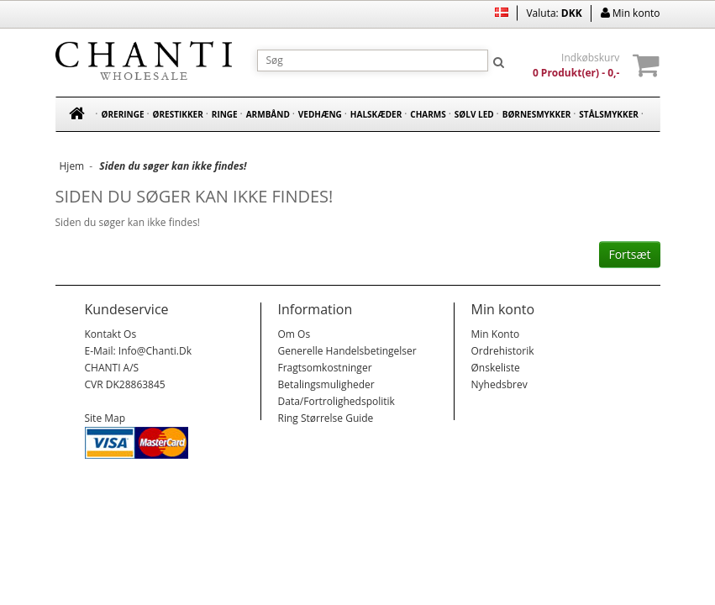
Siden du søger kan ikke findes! (172, 166)
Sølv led (474, 114)
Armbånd (268, 114)
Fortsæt (629, 254)
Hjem (72, 166)
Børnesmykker (536, 114)
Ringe (225, 114)
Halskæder (376, 114)
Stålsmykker (609, 114)
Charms (427, 114)
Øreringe (123, 114)
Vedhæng (320, 114)
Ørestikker (178, 114)
